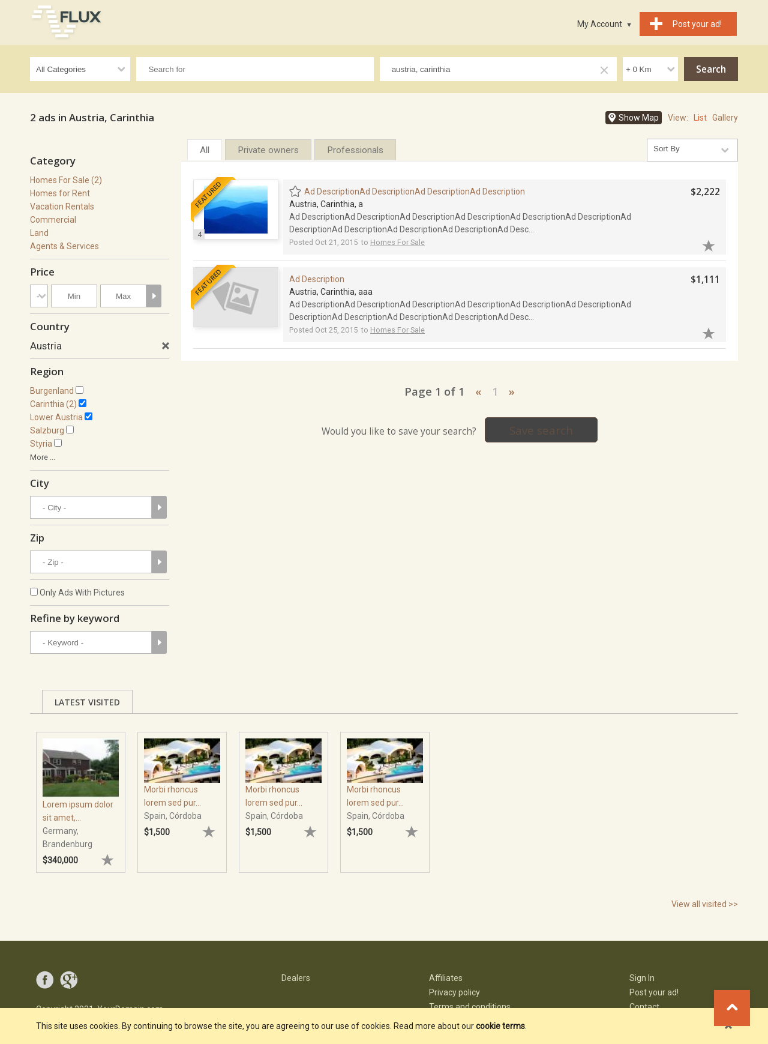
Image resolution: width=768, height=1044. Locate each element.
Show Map (639, 117)
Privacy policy (454, 992)
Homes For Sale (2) (66, 180)
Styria (41, 443)
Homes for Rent (60, 193)
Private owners (268, 150)
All (204, 150)
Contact (644, 1007)
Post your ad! (654, 992)
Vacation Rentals (62, 206)
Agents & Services (64, 246)
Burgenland (52, 391)
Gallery (725, 117)
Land (39, 233)
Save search (541, 430)
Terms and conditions (470, 1007)
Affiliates (446, 978)
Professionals (355, 150)
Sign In (642, 978)
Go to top (732, 1008)
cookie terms (500, 1026)
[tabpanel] (80, 796)
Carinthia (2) (53, 404)
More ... (42, 457)
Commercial (53, 220)
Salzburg (47, 430)
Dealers (295, 978)
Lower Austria (56, 417)
